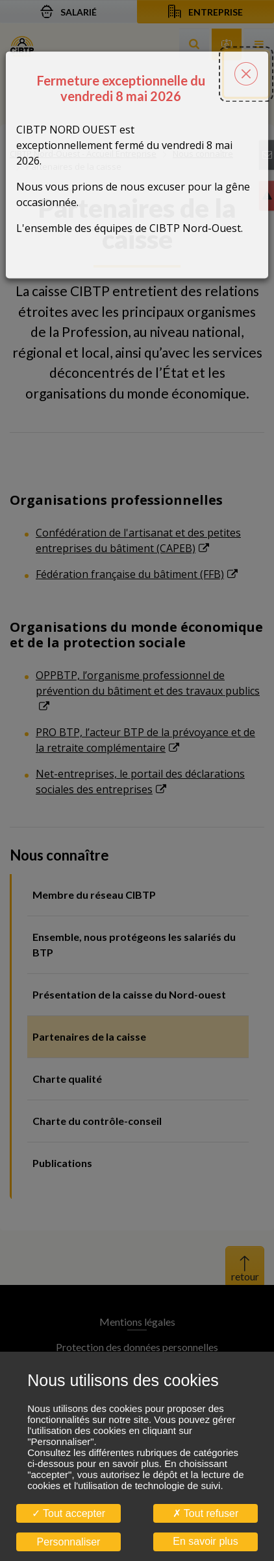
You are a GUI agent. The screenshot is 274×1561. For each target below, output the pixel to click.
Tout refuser (206, 1513)
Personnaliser (69, 1541)
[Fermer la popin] (246, 62)
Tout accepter (68, 1513)
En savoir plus (205, 1541)
